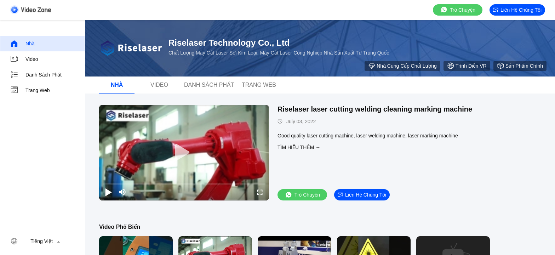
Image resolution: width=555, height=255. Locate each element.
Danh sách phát (36, 74)
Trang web (30, 90)
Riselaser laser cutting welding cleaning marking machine (375, 109)
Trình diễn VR (467, 65)
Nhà (22, 43)
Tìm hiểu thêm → (299, 147)
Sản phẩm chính (520, 65)
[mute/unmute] (122, 192)
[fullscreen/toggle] (260, 192)
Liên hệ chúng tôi (517, 10)
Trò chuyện (457, 9)
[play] (184, 153)
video (24, 59)
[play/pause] (108, 192)
